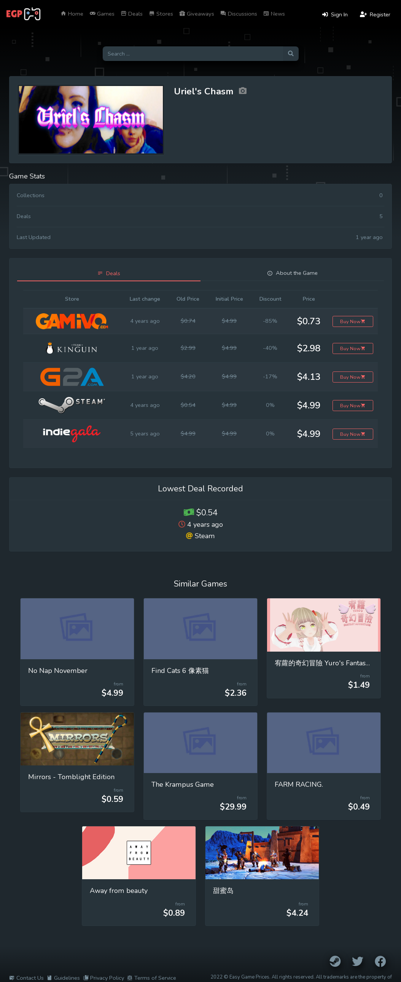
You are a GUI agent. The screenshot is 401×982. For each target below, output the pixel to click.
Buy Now (353, 321)
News (274, 14)
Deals (132, 14)
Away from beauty (119, 890)
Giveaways (196, 14)
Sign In (335, 14)
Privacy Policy (103, 978)
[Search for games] (193, 53)
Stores (161, 14)
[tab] (108, 273)
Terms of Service (151, 978)
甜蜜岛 (223, 890)
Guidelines (63, 978)
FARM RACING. (299, 784)
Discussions (238, 14)
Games (102, 14)
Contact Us (26, 978)
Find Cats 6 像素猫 (180, 670)
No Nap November (58, 670)
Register (375, 14)
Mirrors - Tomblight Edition (71, 776)
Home (71, 14)
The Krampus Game (182, 784)
